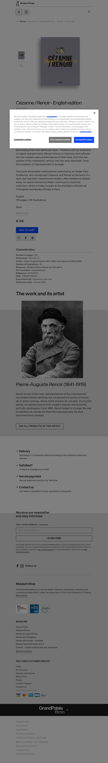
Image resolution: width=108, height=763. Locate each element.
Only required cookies (60, 140)
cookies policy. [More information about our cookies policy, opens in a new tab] (86, 132)
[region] (54, 128)
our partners (52, 116)
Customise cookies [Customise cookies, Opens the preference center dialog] (22, 139)
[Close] (94, 113)
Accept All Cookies (83, 140)
